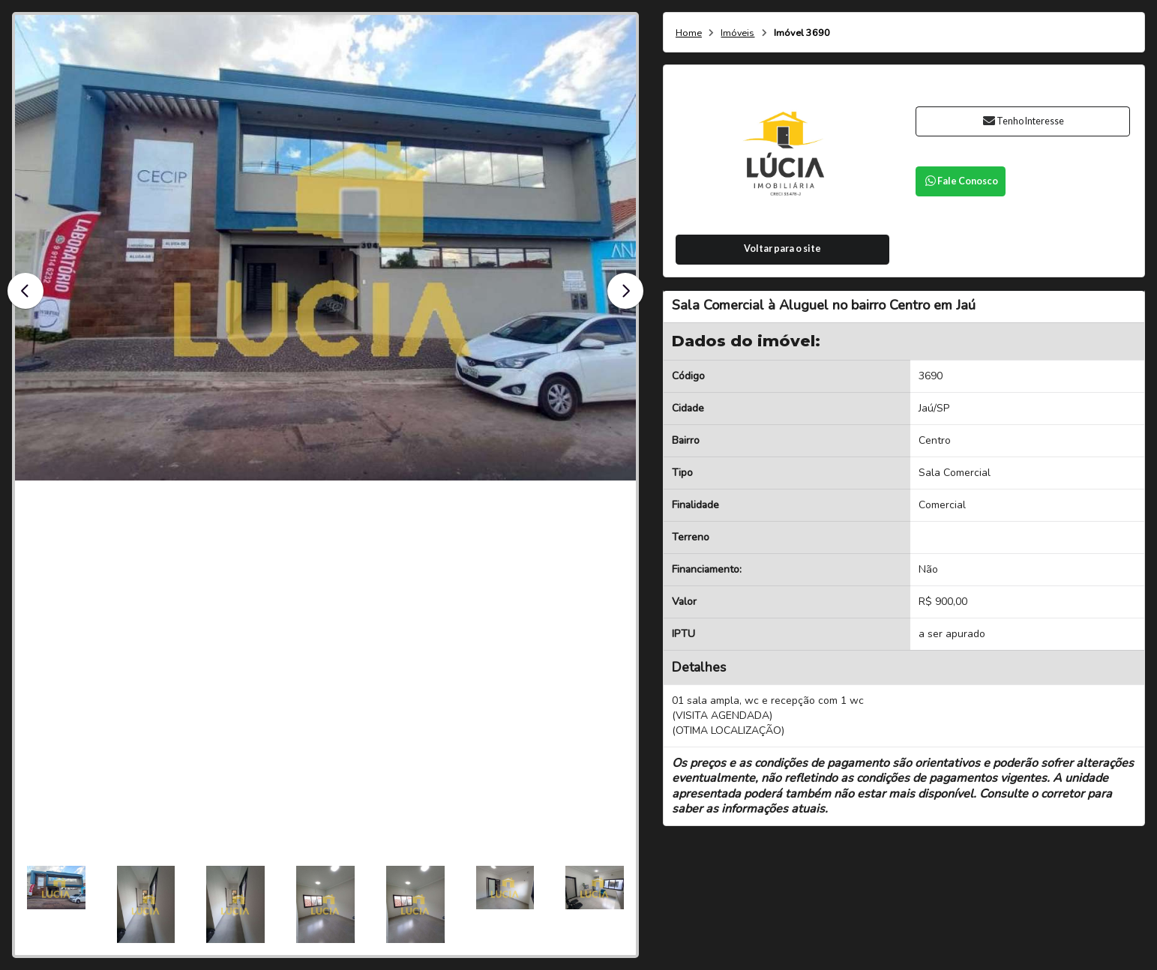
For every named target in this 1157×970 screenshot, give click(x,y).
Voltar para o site (782, 248)
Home (689, 33)
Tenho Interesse (1023, 121)
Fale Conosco (960, 181)
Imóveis (737, 33)
